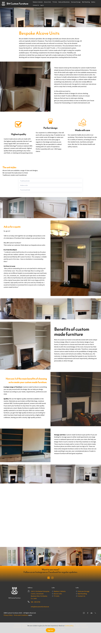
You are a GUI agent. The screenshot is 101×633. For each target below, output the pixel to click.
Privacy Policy (8, 615)
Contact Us (36, 5)
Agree (50, 630)
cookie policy (69, 626)
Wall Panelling (86, 2)
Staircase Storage (76, 2)
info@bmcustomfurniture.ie (40, 607)
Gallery (93, 2)
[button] (50, 181)
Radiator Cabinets (38, 2)
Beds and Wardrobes (64, 2)
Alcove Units (47, 2)
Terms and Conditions (21, 615)
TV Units (54, 2)
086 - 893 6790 (35, 602)
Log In (42, 5)
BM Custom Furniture (17, 3)
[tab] (50, 181)
